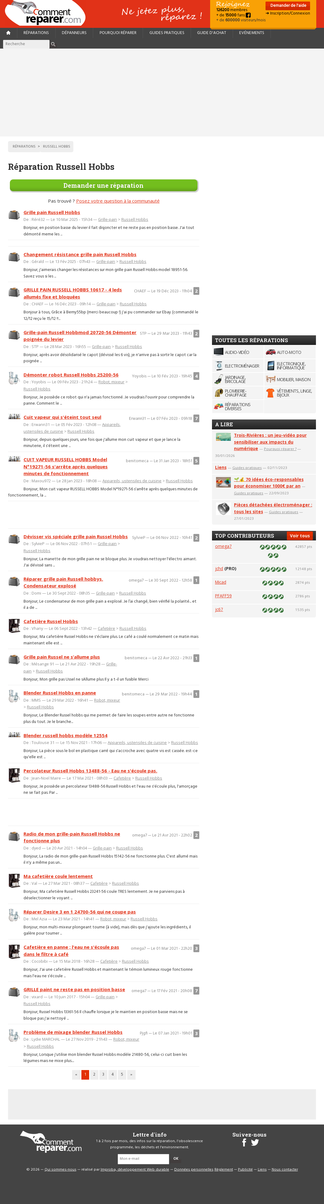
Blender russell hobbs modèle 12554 (65, 735)
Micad (220, 582)
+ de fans (233, 15)
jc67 (219, 609)
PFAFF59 (223, 596)
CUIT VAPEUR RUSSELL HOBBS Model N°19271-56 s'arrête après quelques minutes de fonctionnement (66, 466)
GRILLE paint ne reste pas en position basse (74, 989)
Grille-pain (107, 219)
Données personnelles (194, 1170)
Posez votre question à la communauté (118, 201)
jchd (219, 568)
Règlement (223, 1170)
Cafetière (106, 628)
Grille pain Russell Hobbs (52, 212)
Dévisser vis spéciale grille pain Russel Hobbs (76, 536)
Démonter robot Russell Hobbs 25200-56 (71, 375)
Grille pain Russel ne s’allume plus (62, 657)
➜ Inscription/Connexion (288, 13)
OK (175, 1159)
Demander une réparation (103, 185)
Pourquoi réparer (118, 33)
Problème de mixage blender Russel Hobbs (73, 1032)
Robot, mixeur (111, 382)
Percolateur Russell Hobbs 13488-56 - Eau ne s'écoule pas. (90, 771)
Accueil (48, 13)
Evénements (251, 33)
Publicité (245, 1170)
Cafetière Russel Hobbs (51, 621)
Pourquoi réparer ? (280, 448)
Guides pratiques (166, 33)
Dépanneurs (74, 33)
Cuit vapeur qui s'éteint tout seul (62, 417)
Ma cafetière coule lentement (58, 876)
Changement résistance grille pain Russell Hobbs (80, 254)
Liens (221, 467)
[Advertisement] (162, 92)
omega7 (223, 546)
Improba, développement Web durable (135, 1170)
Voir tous (300, 536)
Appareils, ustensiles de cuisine (132, 481)
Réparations (36, 33)
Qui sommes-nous (60, 1170)
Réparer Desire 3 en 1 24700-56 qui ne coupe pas (80, 912)
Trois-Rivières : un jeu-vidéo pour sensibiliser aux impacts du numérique (270, 442)
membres (231, 10)
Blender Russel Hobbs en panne (60, 693)
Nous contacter (285, 1170)
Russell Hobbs (134, 219)
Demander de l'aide (288, 5)
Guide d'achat (211, 33)
